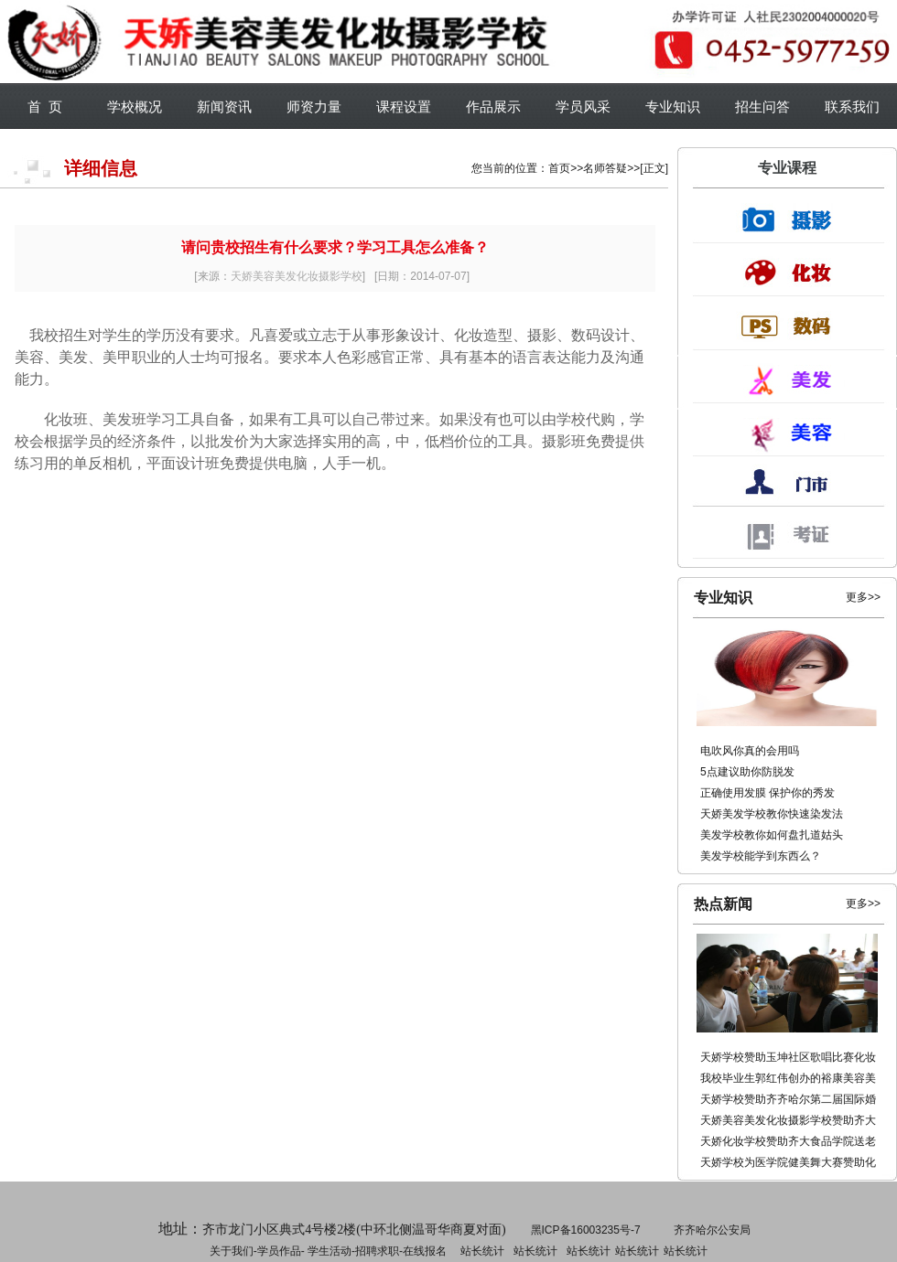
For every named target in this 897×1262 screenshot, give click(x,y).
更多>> (863, 597)
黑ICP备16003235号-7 (586, 1230)
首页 (559, 168)
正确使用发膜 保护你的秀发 (767, 792)
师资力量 (313, 106)
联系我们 (852, 106)
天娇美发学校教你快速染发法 (771, 813)
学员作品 (279, 1251)
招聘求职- (533, 1251)
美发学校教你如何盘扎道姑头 (771, 835)
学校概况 (134, 106)
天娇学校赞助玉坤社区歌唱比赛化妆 (788, 1057)
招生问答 (762, 106)
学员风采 (583, 106)
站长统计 (482, 1251)
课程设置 (403, 106)
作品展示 (493, 106)
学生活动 (329, 1251)
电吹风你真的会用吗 (749, 750)
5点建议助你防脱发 (747, 771)
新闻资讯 (224, 106)
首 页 (44, 106)
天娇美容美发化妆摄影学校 (296, 276)
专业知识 (672, 106)
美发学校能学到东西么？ (760, 856)
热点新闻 (723, 904)
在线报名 (425, 1251)
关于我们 (232, 1251)
